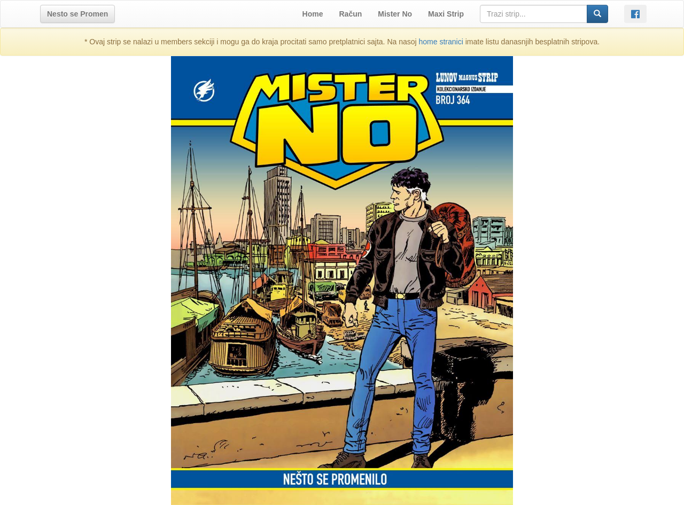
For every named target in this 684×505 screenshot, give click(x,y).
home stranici (441, 41)
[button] (77, 14)
